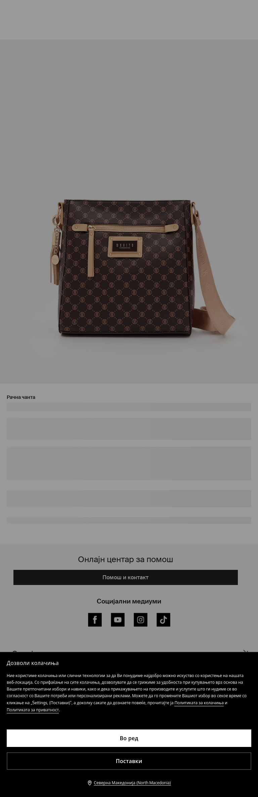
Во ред (129, 738)
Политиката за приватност (33, 709)
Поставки (129, 761)
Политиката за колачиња (199, 702)
